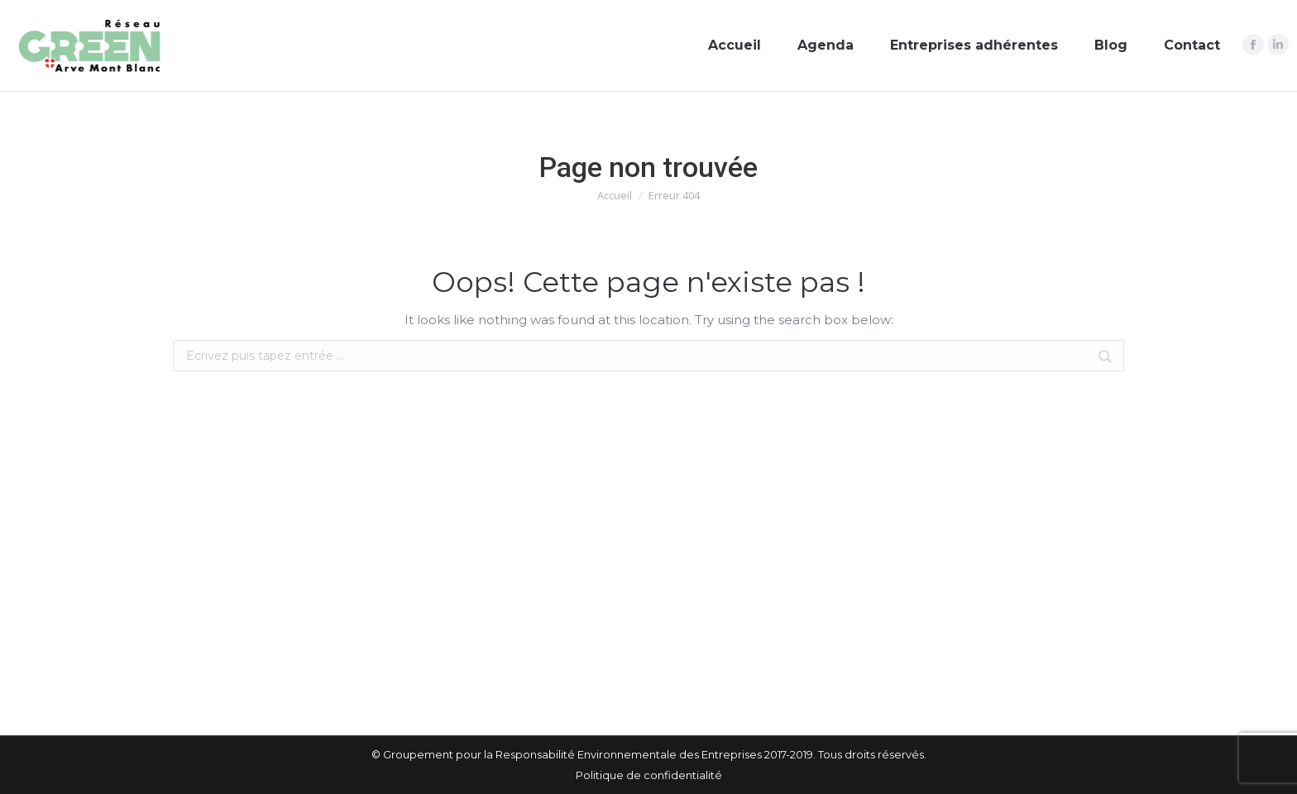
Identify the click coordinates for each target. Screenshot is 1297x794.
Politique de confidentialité (649, 775)
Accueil (614, 195)
